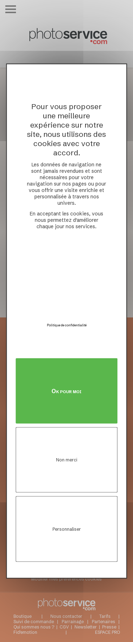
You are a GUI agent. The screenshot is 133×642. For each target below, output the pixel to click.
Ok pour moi (66, 390)
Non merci (66, 459)
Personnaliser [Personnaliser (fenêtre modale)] (66, 528)
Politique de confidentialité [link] (67, 325)
